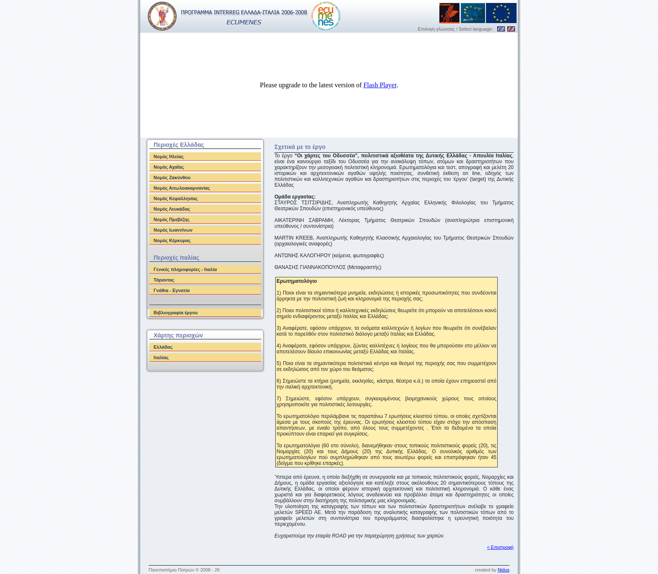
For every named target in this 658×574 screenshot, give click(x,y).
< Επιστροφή (500, 547)
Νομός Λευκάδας (172, 208)
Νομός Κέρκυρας (172, 240)
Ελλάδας (163, 347)
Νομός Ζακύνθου (172, 177)
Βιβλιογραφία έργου (176, 312)
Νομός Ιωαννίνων (173, 229)
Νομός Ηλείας (169, 156)
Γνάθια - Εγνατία (172, 290)
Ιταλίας (161, 357)
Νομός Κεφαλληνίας (176, 198)
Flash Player (380, 85)
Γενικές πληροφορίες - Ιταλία (185, 269)
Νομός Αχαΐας (169, 167)
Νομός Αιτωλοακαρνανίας (182, 187)
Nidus (503, 569)
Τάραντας (164, 279)
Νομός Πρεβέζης (172, 219)
